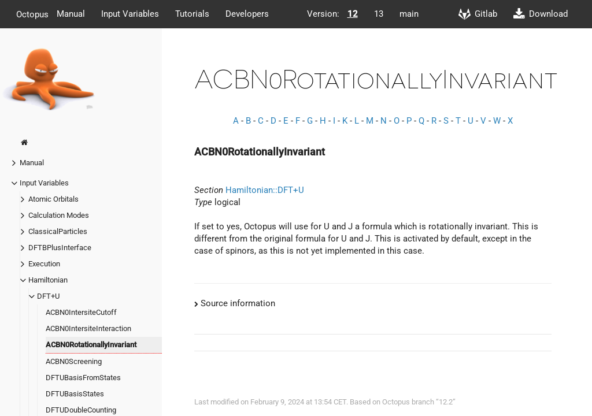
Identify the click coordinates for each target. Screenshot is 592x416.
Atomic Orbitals (53, 199)
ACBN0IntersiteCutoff (81, 312)
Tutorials (192, 14)
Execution (44, 263)
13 (378, 14)
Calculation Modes (58, 215)
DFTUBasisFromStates (83, 377)
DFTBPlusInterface (59, 247)
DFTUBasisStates (75, 393)
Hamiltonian (48, 280)
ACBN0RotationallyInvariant (91, 344)
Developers (247, 14)
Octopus (32, 14)
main (409, 14)
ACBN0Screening (74, 361)
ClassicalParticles (57, 231)
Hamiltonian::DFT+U (264, 190)
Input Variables (130, 14)
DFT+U (48, 296)
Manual (71, 14)
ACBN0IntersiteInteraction (88, 328)
